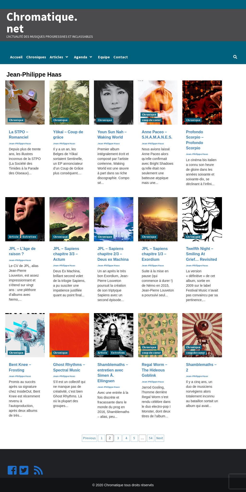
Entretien (29, 236)
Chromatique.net (41, 22)
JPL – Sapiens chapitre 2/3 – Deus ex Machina (113, 253)
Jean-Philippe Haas (20, 143)
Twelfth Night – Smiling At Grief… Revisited (201, 253)
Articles (60, 56)
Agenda (84, 56)
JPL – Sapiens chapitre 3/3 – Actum (66, 253)
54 (150, 438)
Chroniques (36, 56)
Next (159, 438)
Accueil (16, 56)
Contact (120, 56)
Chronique (16, 119)
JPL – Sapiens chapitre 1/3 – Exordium (155, 253)
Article (13, 236)
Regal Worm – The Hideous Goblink (154, 369)
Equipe (104, 56)
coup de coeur (151, 119)
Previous (89, 438)
